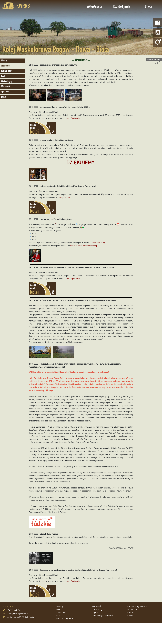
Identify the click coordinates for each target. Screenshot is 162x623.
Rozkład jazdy (121, 6)
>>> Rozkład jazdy (97, 242)
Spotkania (5, 91)
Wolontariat (5, 86)
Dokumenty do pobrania (102, 615)
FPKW (130, 615)
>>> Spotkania (73, 118)
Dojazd (3, 96)
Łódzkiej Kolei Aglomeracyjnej (83, 245)
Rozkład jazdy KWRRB (137, 606)
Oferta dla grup (6, 81)
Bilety (148, 6)
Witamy (4, 60)
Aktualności (94, 6)
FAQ (58, 615)
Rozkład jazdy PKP (64, 618)
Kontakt (131, 612)
